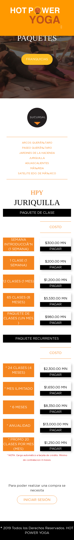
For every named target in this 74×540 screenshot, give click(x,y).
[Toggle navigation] (61, 28)
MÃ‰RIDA (37, 168)
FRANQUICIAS (37, 59)
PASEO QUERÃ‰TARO (37, 148)
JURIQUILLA (37, 158)
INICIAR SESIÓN (37, 499)
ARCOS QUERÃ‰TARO (37, 143)
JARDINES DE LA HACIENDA (37, 153)
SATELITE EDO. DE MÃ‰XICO (37, 173)
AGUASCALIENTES (37, 163)
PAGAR (56, 249)
